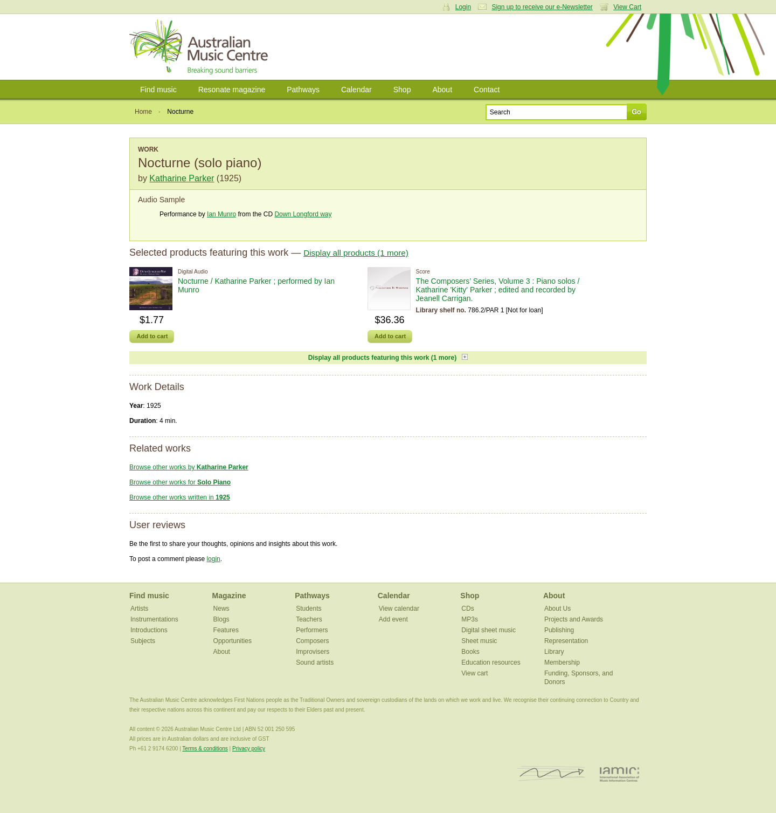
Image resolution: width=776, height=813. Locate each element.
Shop (402, 89)
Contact (487, 89)
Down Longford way (302, 214)
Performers (312, 630)
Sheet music (479, 641)
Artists (139, 608)
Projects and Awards (573, 619)
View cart (474, 673)
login (213, 559)
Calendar (356, 89)
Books (470, 651)
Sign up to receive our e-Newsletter (541, 7)
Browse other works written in (179, 497)
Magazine (229, 595)
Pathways (303, 89)
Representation (566, 641)
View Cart (627, 7)
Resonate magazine (232, 89)
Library (554, 651)
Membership (562, 662)
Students (308, 608)
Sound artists (315, 662)
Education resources (490, 662)
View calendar (399, 608)
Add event (393, 619)
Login (463, 7)
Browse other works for (180, 482)
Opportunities (232, 641)
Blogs (221, 619)
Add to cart (152, 336)
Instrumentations (154, 619)
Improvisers (312, 651)
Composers (312, 641)
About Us (557, 608)
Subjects (142, 641)
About (442, 89)
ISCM (551, 773)
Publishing (559, 630)
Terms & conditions (204, 748)
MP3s (469, 619)
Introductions (149, 630)
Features (226, 630)
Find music (158, 89)
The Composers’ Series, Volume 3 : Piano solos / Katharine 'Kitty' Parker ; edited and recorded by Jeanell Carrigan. (498, 290)
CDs (467, 608)
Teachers (309, 619)
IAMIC (619, 773)
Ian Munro (221, 214)
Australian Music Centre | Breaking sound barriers (200, 46)
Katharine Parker (181, 178)
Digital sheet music (488, 630)
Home (143, 111)
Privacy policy (248, 748)
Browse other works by (188, 467)
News (221, 608)
